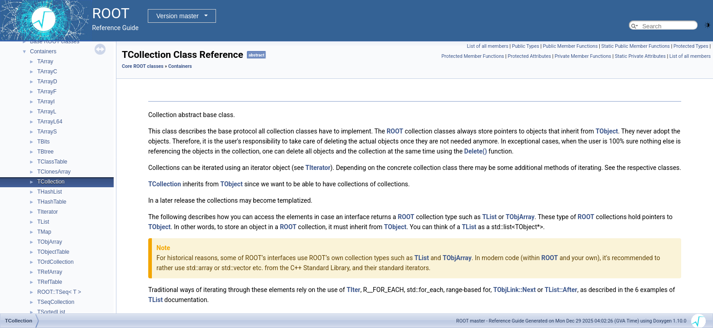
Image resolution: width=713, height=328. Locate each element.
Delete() (475, 151)
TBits (43, 141)
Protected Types (690, 46)
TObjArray (49, 242)
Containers (43, 51)
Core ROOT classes (143, 66)
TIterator (47, 212)
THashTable (51, 202)
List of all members (487, 46)
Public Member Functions (570, 46)
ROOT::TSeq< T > (59, 292)
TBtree (45, 152)
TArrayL (46, 111)
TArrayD (47, 81)
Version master (177, 16)
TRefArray (49, 272)
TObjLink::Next (514, 289)
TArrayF (46, 91)
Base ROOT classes (54, 41)
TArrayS (47, 131)
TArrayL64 (49, 121)
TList (43, 222)
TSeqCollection (55, 302)
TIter (353, 289)
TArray (45, 61)
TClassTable (52, 162)
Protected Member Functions (473, 56)
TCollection (51, 182)
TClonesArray (53, 172)
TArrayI (46, 101)
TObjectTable (53, 252)
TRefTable (49, 282)
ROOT (395, 131)
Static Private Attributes (640, 56)
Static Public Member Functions (635, 46)
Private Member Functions (583, 56)
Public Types (525, 46)
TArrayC (47, 71)
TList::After (561, 289)
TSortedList (51, 312)
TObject (607, 131)
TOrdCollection (55, 262)
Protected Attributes (529, 56)
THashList (49, 192)
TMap (44, 232)
